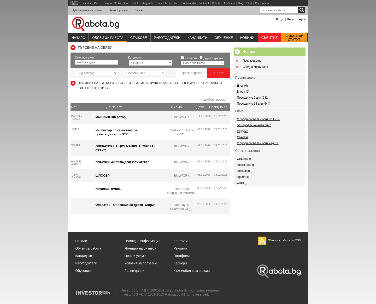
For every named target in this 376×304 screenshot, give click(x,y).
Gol (126, 3)
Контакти (181, 241)
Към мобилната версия (192, 271)
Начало (78, 38)
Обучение (83, 271)
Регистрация (296, 19)
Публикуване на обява (87, 10)
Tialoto (135, 3)
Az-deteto (229, 3)
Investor (86, 3)
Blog (240, 3)
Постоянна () (245, 164)
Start (249, 3)
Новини (247, 38)
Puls (159, 3)
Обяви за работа (107, 38)
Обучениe (223, 38)
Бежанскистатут (294, 38)
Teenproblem (172, 3)
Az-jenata (147, 3)
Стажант (242, 137)
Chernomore (262, 3)
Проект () (243, 176)
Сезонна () (244, 158)
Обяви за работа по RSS (279, 240)
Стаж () (242, 182)
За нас (139, 10)
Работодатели (167, 38)
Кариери (180, 263)
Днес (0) (242, 85)
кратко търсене (192, 73)
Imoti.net (204, 3)
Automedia (189, 3)
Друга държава (213, 58)
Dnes (97, 3)
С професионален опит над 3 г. (257, 143)
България (191, 58)
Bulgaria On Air (112, 3)
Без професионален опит (254, 125)
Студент (242, 131)
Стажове (138, 38)
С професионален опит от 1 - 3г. (258, 119)
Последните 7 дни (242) (253, 97)
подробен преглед (213, 99)
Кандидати (198, 38)
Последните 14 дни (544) (253, 103)
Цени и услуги (118, 10)
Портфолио (183, 256)
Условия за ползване (140, 263)
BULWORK (182, 117)
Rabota (216, 3)
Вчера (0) (243, 91)
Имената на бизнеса (140, 248)
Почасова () (245, 170)
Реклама (180, 248)
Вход (279, 19)
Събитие (269, 38)
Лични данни (134, 271)
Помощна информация (142, 241)
